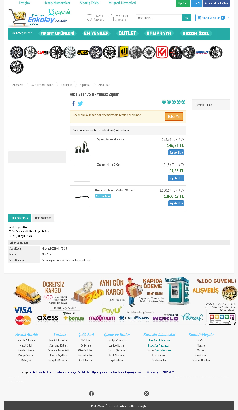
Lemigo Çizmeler (117, 340)
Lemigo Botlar (117, 345)
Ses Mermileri (159, 360)
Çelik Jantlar (86, 360)
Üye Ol (196, 3)
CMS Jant (86, 340)
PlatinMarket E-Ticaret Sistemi (109, 406)
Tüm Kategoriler (20, 33)
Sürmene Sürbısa (58, 345)
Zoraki (159, 350)
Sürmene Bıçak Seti (58, 350)
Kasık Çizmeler (117, 355)
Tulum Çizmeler (116, 350)
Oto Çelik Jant (86, 350)
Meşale (201, 345)
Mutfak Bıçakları (58, 340)
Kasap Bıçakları (58, 355)
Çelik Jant (86, 345)
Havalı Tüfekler (26, 350)
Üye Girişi (183, 3)
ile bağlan (216, 3)
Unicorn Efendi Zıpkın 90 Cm (114, 190)
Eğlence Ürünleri (201, 360)
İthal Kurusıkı (159, 355)
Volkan (201, 350)
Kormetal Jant (86, 355)
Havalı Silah (26, 345)
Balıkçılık (26, 360)
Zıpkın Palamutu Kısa (110, 139)
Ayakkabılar (116, 360)
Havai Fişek (201, 355)
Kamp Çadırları (26, 355)
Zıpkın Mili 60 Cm (108, 164)
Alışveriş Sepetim (213, 18)
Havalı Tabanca (26, 340)
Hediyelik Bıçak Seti (58, 360)
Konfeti (201, 340)
